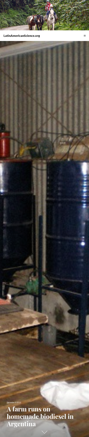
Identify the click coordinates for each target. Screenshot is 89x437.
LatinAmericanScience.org (21, 36)
